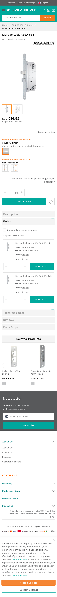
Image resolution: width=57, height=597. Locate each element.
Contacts (11, 3)
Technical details (14, 312)
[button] (17, 109)
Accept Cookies (28, 582)
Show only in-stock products (22, 230)
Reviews (8, 319)
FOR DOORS (18, 25)
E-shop (7, 221)
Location (7, 457)
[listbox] (28, 152)
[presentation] (3, 365)
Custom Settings (28, 589)
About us (7, 447)
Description (10, 214)
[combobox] (21, 18)
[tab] (28, 214)
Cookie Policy (19, 559)
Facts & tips (10, 327)
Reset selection (46, 132)
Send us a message (26, 3)
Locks (30, 25)
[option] (5, 151)
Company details (11, 461)
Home (5, 25)
